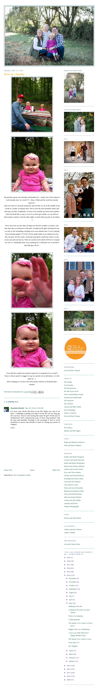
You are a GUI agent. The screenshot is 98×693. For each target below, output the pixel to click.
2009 (69, 680)
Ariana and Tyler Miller (72, 500)
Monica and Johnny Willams (74, 466)
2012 (69, 669)
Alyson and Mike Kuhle (72, 407)
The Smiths (68, 382)
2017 (69, 565)
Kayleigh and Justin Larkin (73, 479)
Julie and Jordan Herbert (72, 497)
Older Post (56, 470)
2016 (69, 568)
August (72, 592)
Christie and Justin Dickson (74, 475)
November (73, 582)
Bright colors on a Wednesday (79, 629)
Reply (13, 428)
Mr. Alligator (73, 646)
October (72, 585)
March (71, 654)
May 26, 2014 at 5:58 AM (34, 408)
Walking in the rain (75, 606)
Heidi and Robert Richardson (74, 463)
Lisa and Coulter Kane (72, 544)
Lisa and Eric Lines (71, 485)
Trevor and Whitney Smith (73, 394)
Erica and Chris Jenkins (72, 472)
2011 (69, 673)
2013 (69, 666)
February (72, 658)
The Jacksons (69, 401)
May (71, 603)
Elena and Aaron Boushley (73, 488)
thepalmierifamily (17, 408)
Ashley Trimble (69, 533)
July (70, 596)
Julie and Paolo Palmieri (72, 445)
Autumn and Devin (71, 503)
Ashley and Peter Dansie (72, 529)
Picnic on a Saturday (75, 616)
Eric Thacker (68, 404)
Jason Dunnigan (69, 410)
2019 (69, 557)
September (73, 589)
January (72, 661)
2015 (69, 572)
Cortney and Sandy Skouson (74, 460)
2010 (69, 676)
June (71, 600)
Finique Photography (71, 506)
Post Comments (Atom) (22, 475)
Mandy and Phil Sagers (72, 431)
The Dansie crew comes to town (79, 639)
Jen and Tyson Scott (71, 391)
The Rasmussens (70, 388)
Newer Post (8, 470)
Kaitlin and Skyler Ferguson (74, 457)
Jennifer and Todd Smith (72, 398)
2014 (69, 575)
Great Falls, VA (73, 642)
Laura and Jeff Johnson (72, 482)
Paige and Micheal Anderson (74, 442)
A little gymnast (74, 619)
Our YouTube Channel (72, 370)
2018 (69, 561)
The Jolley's (68, 428)
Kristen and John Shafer (72, 518)
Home (32, 470)
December (73, 578)
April (71, 651)
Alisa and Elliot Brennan (73, 494)
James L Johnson (70, 413)
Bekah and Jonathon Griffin (74, 491)
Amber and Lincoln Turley (73, 469)
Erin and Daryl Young (72, 416)
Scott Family (68, 385)
